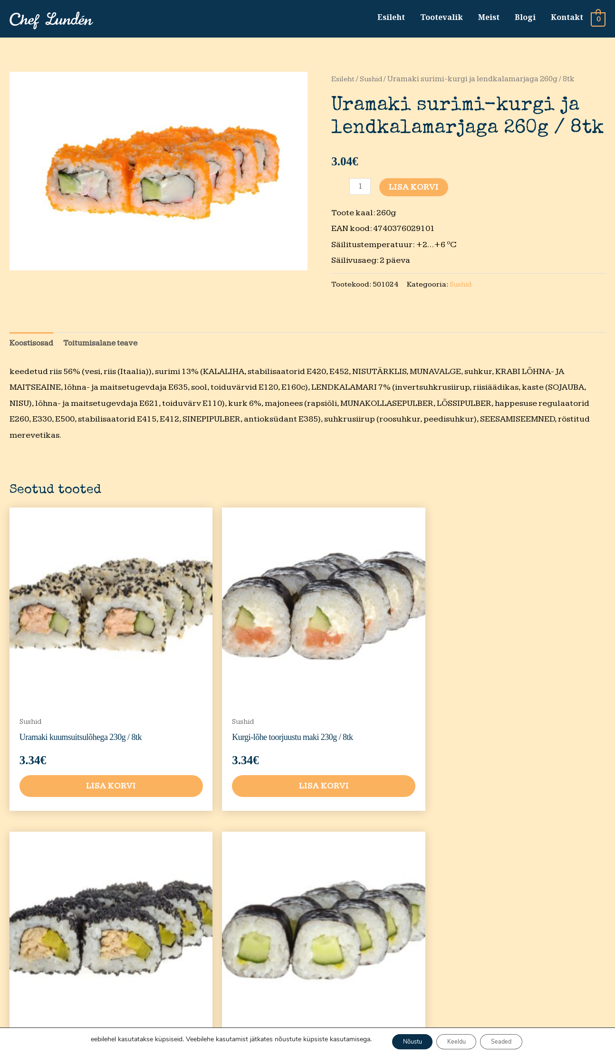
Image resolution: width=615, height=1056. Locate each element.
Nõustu (404, 1041)
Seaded (510, 1041)
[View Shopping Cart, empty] (598, 20)
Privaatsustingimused (454, 888)
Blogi (524, 18)
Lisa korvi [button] (81, 729)
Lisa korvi (415, 190)
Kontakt (566, 18)
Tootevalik (441, 18)
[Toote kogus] (360, 189)
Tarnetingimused (446, 936)
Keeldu (457, 1041)
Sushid (373, 82)
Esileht (390, 18)
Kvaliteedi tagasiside (434, 967)
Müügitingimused (447, 912)
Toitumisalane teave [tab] (107, 347)
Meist (488, 18)
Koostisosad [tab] (33, 347)
